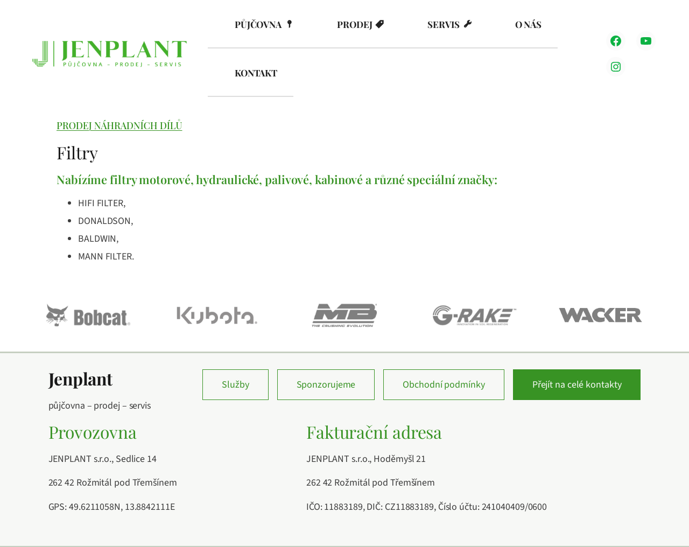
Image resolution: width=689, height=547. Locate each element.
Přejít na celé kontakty (577, 384)
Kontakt (256, 73)
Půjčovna (258, 24)
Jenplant (80, 378)
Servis (443, 24)
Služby (235, 384)
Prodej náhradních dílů (119, 125)
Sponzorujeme (326, 384)
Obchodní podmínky (443, 384)
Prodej (354, 24)
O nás (528, 24)
